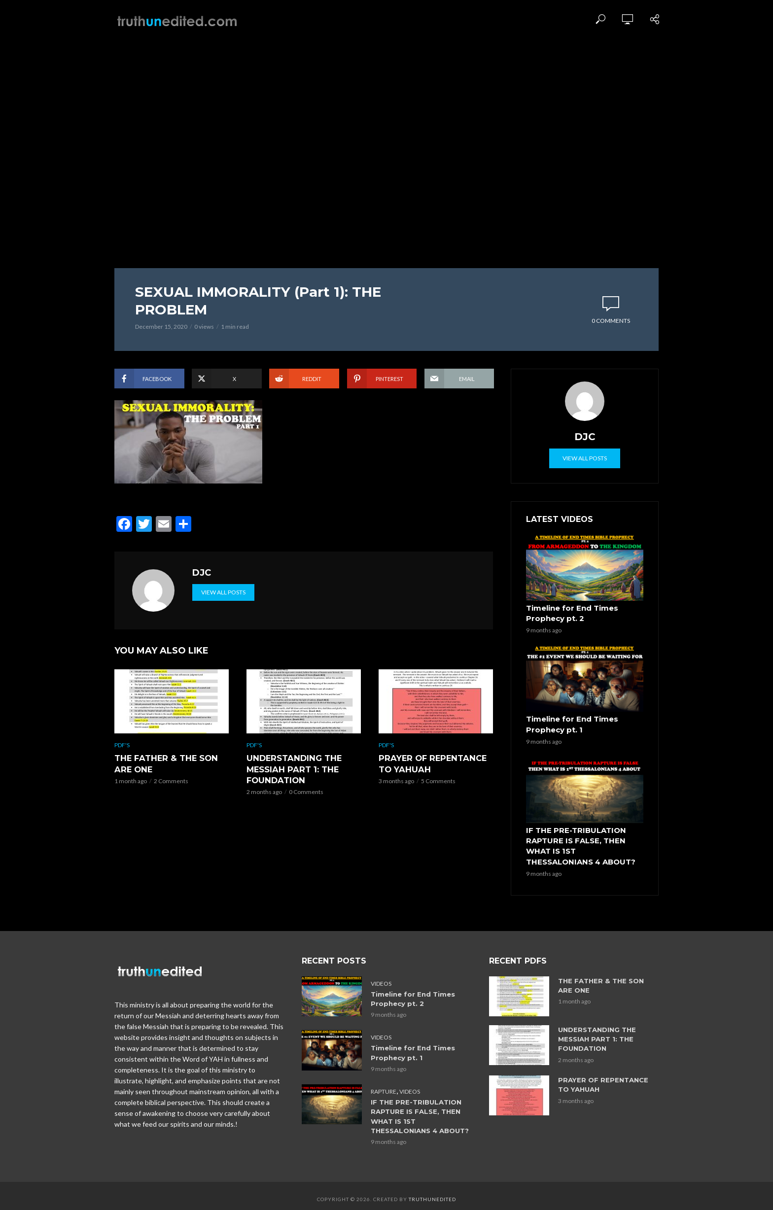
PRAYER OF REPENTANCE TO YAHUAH (430, 793)
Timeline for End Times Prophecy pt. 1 (570, 723)
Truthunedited (432, 1193)
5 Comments (438, 810)
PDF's (122, 774)
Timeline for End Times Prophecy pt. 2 (570, 613)
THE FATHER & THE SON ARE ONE (164, 793)
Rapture (383, 1085)
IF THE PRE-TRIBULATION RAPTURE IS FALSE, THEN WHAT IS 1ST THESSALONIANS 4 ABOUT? (583, 842)
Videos (381, 978)
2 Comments (171, 810)
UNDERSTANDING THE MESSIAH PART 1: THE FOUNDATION (292, 798)
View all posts (223, 621)
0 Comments (611, 320)
